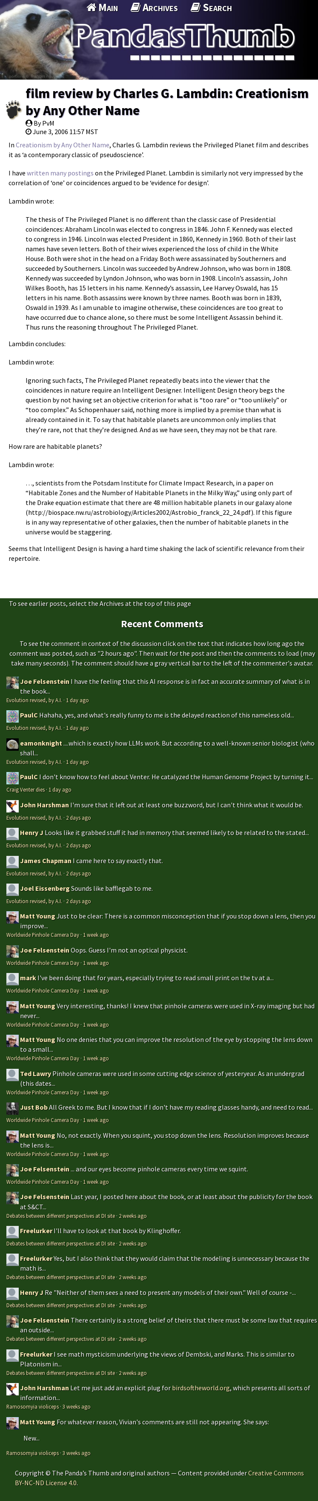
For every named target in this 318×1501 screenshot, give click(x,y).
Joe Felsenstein (44, 681)
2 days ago (78, 817)
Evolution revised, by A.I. (34, 700)
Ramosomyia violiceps (32, 1406)
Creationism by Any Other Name (62, 145)
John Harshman (44, 805)
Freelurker (36, 1230)
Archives (154, 7)
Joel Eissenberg (45, 888)
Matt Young (37, 916)
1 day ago (77, 700)
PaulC (29, 715)
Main (102, 7)
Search (211, 7)
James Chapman (46, 860)
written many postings (60, 173)
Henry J (31, 832)
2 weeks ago (133, 1215)
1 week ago (96, 934)
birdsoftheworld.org (201, 1387)
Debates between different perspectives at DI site (60, 1215)
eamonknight (41, 743)
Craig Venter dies (25, 789)
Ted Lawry (35, 1073)
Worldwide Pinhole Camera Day (42, 934)
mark (28, 977)
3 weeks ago (77, 1406)
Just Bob (34, 1107)
